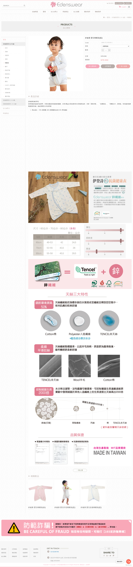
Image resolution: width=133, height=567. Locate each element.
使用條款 (25, 549)
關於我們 (87, 11)
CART (125, 7)
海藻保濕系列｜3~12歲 (9, 104)
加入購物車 (92, 66)
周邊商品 (65, 11)
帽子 (6, 66)
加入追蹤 (123, 66)
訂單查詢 (118, 3)
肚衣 (6, 48)
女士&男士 (54, 11)
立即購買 (108, 66)
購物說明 (14, 556)
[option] (41, 496)
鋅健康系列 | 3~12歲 (9, 100)
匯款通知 (110, 3)
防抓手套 (7, 70)
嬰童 (44, 11)
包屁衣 (7, 55)
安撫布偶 (7, 92)
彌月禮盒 (7, 96)
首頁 (34, 556)
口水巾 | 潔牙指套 (10, 85)
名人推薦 (76, 11)
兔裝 (6, 59)
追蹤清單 (25, 556)
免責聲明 (25, 552)
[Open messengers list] (128, 561)
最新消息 (3, 552)
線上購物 (3, 556)
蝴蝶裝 (7, 63)
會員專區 (35, 549)
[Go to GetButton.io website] (129, 565)
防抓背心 (7, 74)
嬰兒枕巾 (7, 89)
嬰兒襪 (7, 77)
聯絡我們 (98, 11)
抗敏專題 (35, 11)
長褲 (6, 51)
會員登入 (127, 3)
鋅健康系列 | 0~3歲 (8, 44)
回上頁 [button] (80, 470)
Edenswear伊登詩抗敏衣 (66, 4)
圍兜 (6, 81)
